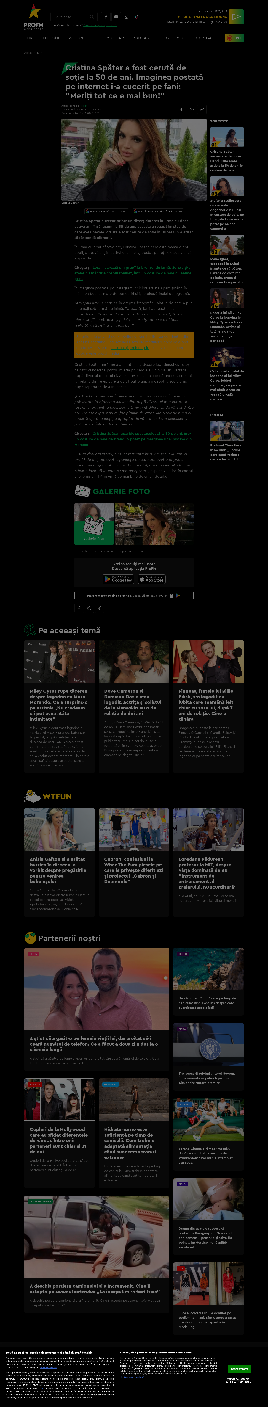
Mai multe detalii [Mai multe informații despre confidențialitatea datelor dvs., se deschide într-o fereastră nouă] (48, 1367)
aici (43, 1388)
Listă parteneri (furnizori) (132, 1377)
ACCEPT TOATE (239, 1368)
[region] (134, 1377)
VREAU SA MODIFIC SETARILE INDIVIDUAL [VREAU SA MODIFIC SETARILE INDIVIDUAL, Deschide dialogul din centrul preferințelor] (238, 1381)
